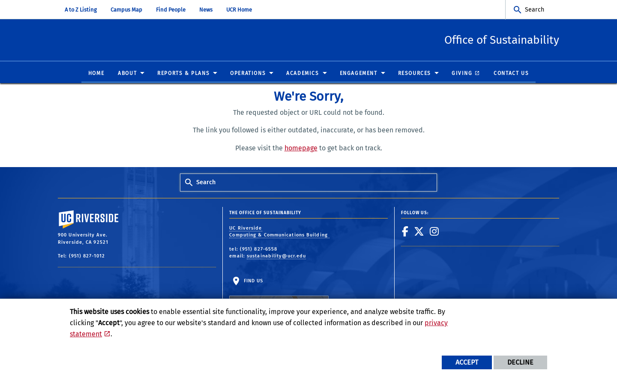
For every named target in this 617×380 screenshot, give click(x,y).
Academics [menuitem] (302, 74)
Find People (171, 9)
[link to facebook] (405, 231)
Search (534, 9)
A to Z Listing (81, 9)
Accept (466, 362)
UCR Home (239, 9)
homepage (301, 148)
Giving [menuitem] (462, 74)
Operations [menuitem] (248, 74)
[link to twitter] (419, 231)
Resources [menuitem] (414, 74)
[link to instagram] (434, 231)
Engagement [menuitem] (358, 74)
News (206, 9)
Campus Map (126, 9)
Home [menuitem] (96, 74)
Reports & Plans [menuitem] (183, 74)
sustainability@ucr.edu (276, 256)
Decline (520, 362)
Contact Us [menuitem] (511, 74)
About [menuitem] (127, 74)
